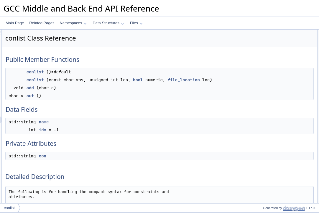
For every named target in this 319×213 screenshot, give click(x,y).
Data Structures (108, 23)
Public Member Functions (273, 33)
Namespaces (73, 23)
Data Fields (262, 65)
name (118, 128)
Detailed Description (269, 98)
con (116, 162)
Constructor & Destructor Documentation (285, 104)
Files (136, 23)
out (104, 102)
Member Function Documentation (279, 124)
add (104, 94)
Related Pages (41, 23)
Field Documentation (269, 143)
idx (116, 136)
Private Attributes (266, 85)
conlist (109, 72)
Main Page (15, 23)
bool (212, 80)
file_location (138, 86)
